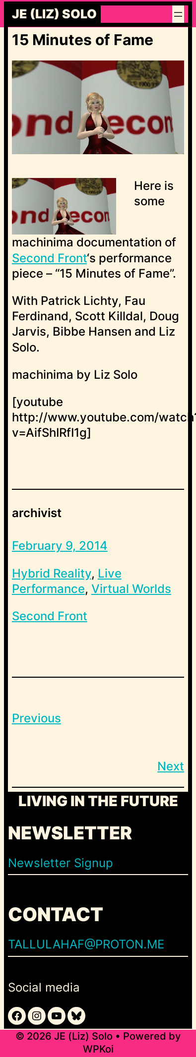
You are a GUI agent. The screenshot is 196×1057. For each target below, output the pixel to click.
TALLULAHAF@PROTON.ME (86, 944)
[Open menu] (178, 14)
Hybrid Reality (51, 573)
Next (170, 766)
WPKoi (98, 1049)
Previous (36, 718)
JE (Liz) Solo (54, 14)
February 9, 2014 (60, 545)
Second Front (49, 258)
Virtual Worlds (131, 589)
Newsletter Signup (60, 863)
